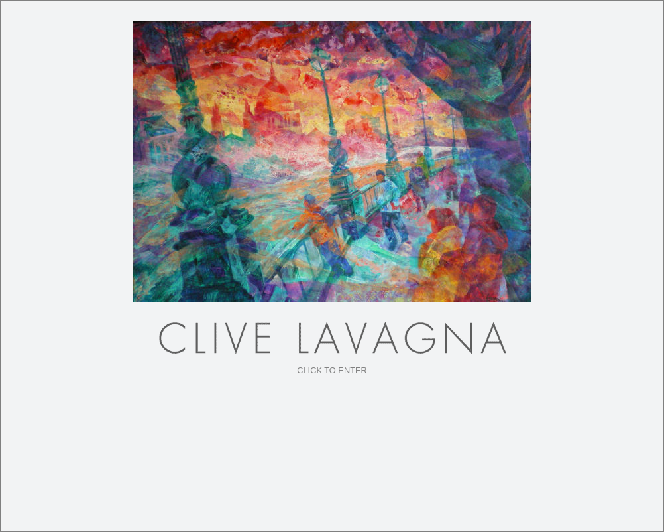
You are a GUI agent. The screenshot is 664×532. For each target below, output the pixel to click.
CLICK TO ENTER (331, 370)
